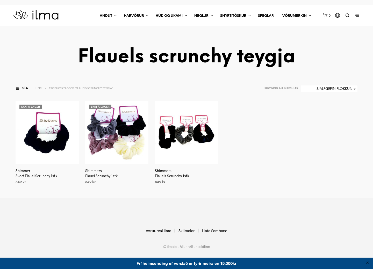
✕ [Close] (367, 263)
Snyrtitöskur (233, 16)
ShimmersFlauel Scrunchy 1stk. (101, 173)
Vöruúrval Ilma (158, 230)
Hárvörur (134, 16)
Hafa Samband (214, 230)
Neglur (201, 16)
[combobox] (329, 89)
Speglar (266, 16)
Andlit (106, 16)
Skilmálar (186, 230)
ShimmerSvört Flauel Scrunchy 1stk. (37, 173)
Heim (38, 88)
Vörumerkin (294, 16)
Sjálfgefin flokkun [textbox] (334, 89)
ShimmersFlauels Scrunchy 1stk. (172, 173)
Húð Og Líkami (169, 16)
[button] (327, 15)
